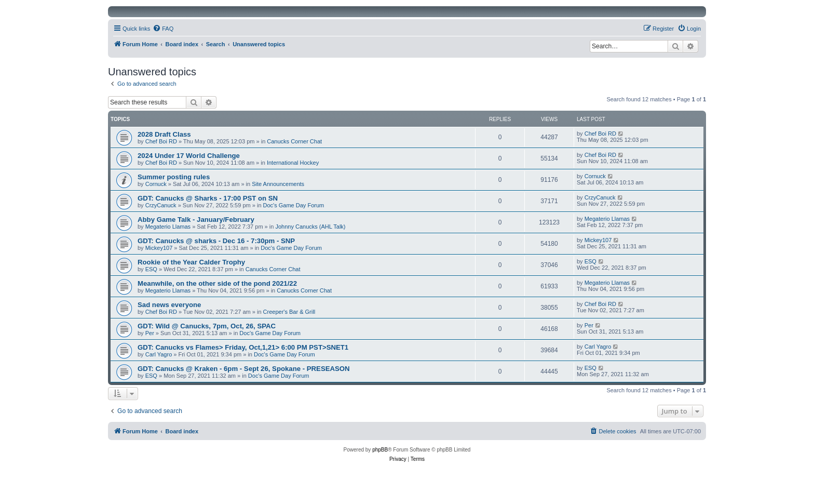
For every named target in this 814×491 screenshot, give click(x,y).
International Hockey (293, 163)
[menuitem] (163, 28)
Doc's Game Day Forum (293, 205)
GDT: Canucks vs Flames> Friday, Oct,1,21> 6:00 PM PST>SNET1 (243, 347)
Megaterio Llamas (168, 226)
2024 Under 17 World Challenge (189, 156)
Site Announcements (278, 184)
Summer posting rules (174, 177)
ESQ (151, 269)
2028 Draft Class (164, 134)
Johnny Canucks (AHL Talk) (310, 226)
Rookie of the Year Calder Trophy (191, 262)
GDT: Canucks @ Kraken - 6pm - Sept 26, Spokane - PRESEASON (244, 369)
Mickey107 (159, 248)
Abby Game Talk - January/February (196, 219)
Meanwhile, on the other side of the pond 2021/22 (217, 283)
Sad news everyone (169, 305)
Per (149, 333)
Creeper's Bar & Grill (289, 312)
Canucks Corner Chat (294, 141)
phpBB (380, 450)
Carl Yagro (158, 354)
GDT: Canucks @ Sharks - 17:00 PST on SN (208, 198)
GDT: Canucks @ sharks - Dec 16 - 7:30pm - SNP (216, 241)
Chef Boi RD (161, 141)
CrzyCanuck (161, 205)
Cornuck (156, 184)
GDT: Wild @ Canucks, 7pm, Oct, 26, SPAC (207, 326)
